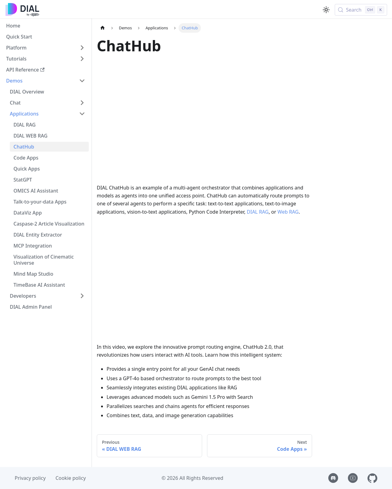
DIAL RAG (258, 211)
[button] (45, 48)
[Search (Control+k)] (361, 10)
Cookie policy (70, 478)
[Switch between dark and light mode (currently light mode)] (326, 10)
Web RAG (288, 211)
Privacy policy (30, 478)
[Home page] (102, 28)
